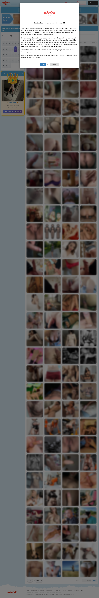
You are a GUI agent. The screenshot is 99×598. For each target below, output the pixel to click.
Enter (43, 64)
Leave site (54, 64)
